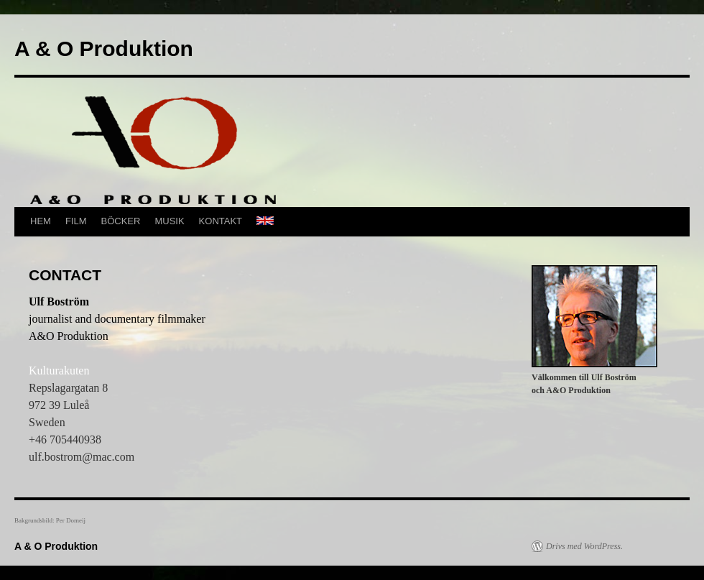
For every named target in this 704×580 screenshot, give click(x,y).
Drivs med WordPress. (584, 546)
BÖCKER (121, 221)
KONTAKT (220, 221)
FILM (76, 221)
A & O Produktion (103, 48)
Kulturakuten (59, 370)
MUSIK (169, 221)
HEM (40, 221)
